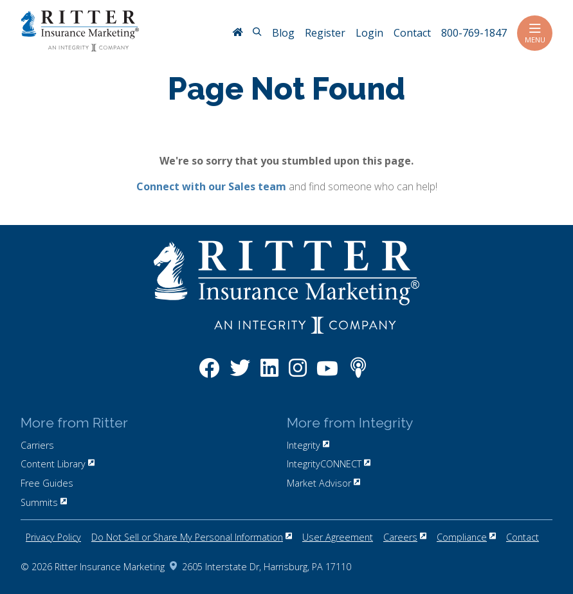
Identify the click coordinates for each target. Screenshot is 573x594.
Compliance (466, 537)
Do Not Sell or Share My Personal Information (191, 537)
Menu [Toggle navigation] (535, 33)
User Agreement (337, 537)
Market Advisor (323, 483)
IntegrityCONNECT (328, 464)
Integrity (308, 445)
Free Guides (47, 483)
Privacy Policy (53, 537)
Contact (522, 537)
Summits (44, 502)
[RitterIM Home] (237, 33)
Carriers (37, 445)
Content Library (58, 464)
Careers (404, 537)
